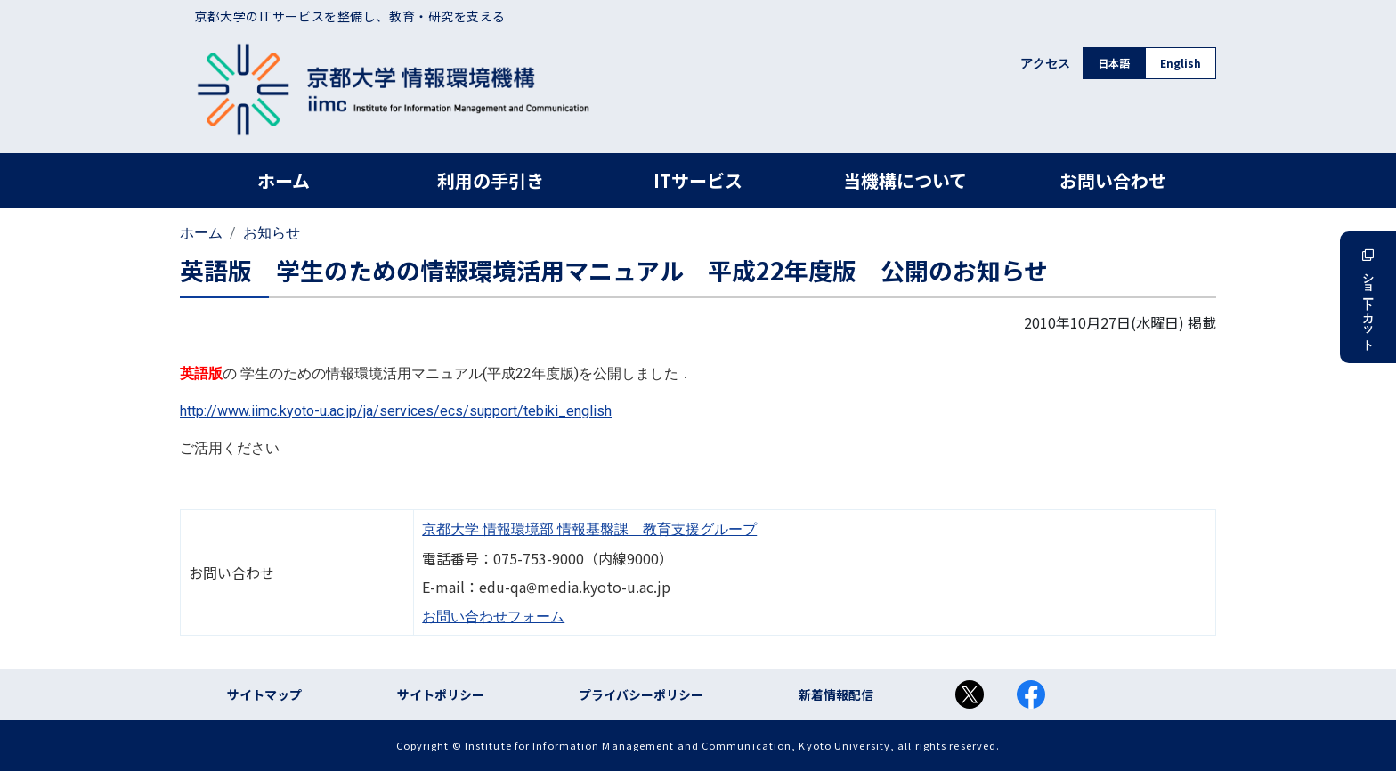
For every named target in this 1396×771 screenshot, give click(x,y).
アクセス (1045, 63)
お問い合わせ (1112, 180)
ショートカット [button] (1368, 297)
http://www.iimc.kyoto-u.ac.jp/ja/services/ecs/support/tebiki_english (396, 410)
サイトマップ (264, 694)
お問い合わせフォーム (493, 616)
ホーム (283, 180)
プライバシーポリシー (641, 694)
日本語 (1114, 62)
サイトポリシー (440, 694)
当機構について (905, 180)
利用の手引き (490, 180)
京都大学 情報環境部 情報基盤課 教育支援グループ (589, 529)
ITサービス (698, 180)
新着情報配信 (836, 694)
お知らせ (271, 232)
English (1180, 62)
